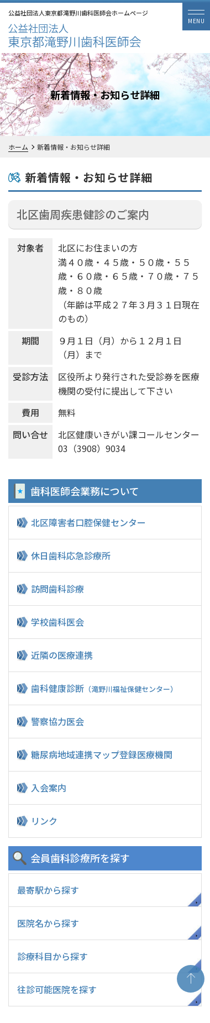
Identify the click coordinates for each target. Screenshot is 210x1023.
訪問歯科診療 (57, 588)
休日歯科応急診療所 (71, 555)
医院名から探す (48, 923)
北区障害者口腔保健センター (88, 522)
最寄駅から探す (48, 889)
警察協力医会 (57, 721)
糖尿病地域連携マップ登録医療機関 (101, 754)
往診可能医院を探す (57, 989)
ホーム (18, 146)
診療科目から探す (52, 956)
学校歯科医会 (57, 621)
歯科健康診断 (104, 688)
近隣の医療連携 (62, 655)
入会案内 (48, 787)
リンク (44, 820)
